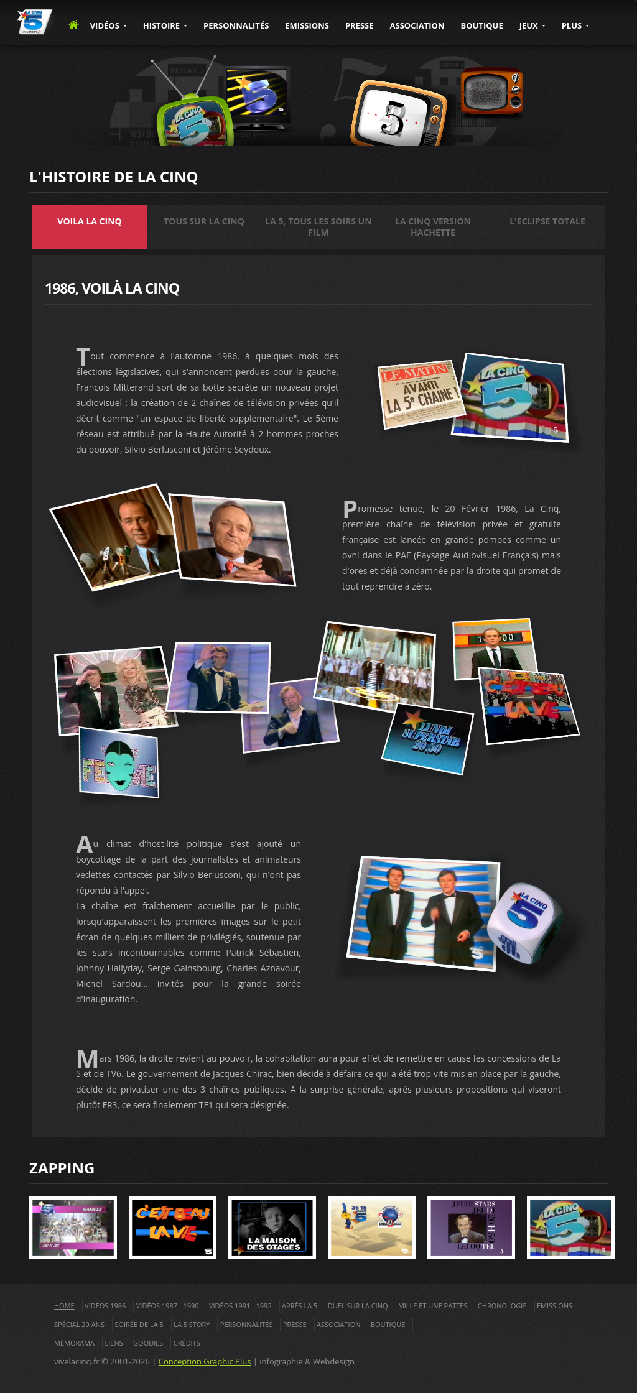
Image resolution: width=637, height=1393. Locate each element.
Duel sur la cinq (358, 1305)
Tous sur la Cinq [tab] (204, 221)
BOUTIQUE (481, 26)
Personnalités (246, 1324)
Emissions (554, 1305)
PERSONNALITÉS (236, 26)
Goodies (148, 1343)
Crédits (187, 1343)
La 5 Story (192, 1324)
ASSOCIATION (417, 26)
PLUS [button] (572, 26)
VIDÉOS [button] (104, 26)
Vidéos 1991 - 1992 (240, 1305)
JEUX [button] (528, 26)
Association (339, 1324)
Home (64, 1305)
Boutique (388, 1324)
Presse (295, 1324)
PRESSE (359, 26)
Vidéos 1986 (105, 1305)
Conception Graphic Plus (205, 1361)
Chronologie (502, 1305)
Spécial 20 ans (79, 1324)
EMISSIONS (307, 26)
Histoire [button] (161, 26)
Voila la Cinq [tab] (89, 221)
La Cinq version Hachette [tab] (433, 226)
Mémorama (74, 1343)
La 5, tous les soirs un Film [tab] (318, 226)
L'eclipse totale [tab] (547, 221)
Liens (114, 1343)
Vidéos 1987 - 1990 (167, 1305)
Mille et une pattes (433, 1305)
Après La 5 (299, 1305)
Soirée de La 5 (138, 1324)
